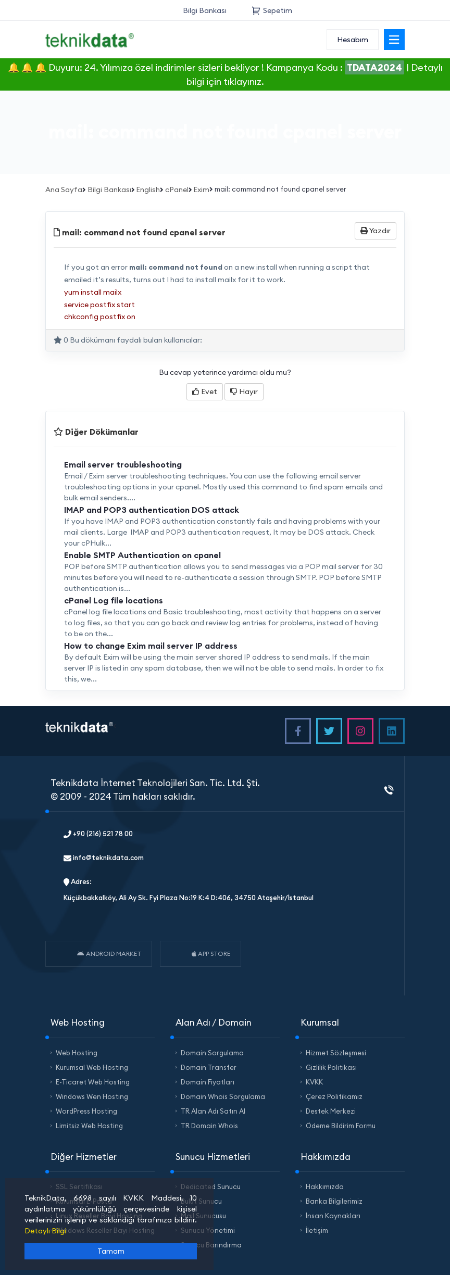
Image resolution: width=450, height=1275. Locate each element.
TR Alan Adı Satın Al (213, 1111)
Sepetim (272, 10)
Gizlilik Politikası (331, 1067)
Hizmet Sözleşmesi (336, 1053)
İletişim (317, 1230)
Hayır (244, 391)
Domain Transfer (208, 1067)
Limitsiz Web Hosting (89, 1125)
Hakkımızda (325, 1186)
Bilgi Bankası (205, 10)
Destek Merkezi (331, 1111)
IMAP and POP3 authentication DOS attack (151, 509)
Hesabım (352, 39)
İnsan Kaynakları (333, 1215)
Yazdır (375, 230)
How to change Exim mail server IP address (151, 645)
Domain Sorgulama (212, 1053)
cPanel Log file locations (113, 600)
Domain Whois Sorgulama (223, 1096)
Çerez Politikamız (334, 1096)
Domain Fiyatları (207, 1082)
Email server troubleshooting (123, 464)
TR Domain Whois (209, 1125)
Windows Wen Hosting (92, 1096)
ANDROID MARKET (109, 953)
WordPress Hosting (86, 1111)
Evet (204, 391)
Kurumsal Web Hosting (92, 1067)
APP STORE (211, 953)
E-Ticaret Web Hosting (93, 1082)
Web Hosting (76, 1053)
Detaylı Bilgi (45, 1230)
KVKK (314, 1082)
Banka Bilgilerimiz (334, 1201)
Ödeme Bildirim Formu (341, 1125)
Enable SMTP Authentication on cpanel (142, 555)
